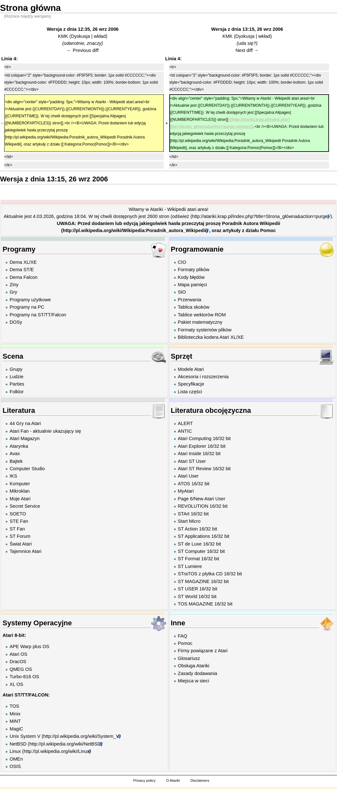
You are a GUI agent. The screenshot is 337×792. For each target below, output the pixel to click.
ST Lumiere (190, 566)
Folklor (17, 391)
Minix (15, 713)
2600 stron (158, 216)
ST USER (188, 588)
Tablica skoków (194, 307)
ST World (187, 596)
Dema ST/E (22, 269)
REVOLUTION (193, 506)
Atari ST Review (195, 468)
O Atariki (173, 780)
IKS (13, 476)
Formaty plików (194, 269)
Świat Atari (21, 543)
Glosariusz (189, 658)
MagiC (16, 728)
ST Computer (192, 551)
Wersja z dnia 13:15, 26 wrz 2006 (247, 29)
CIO (182, 262)
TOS (14, 706)
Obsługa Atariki (194, 665)
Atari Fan (19, 431)
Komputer (20, 483)
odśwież (180, 216)
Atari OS (18, 654)
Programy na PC (27, 307)
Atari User (188, 476)
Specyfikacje (191, 384)
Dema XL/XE (23, 262)
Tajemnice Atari (25, 551)
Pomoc (268, 230)
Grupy (16, 369)
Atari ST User (192, 461)
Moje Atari (20, 498)
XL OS (16, 684)
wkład (100, 36)
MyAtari (186, 491)
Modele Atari (191, 369)
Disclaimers (199, 780)
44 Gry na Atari (25, 423)
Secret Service (25, 506)
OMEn (16, 759)
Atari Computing (195, 438)
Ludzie (16, 376)
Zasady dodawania (197, 673)
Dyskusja (80, 36)
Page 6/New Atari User (201, 498)
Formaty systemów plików (205, 329)
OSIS (15, 766)
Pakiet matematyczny (200, 322)
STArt (183, 513)
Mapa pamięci (192, 284)
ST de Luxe (190, 543)
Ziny (14, 284)
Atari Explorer (192, 446)
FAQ (182, 635)
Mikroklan (20, 491)
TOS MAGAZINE (195, 603)
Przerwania (189, 299)
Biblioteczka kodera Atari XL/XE (211, 337)
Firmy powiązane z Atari (203, 650)
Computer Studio (27, 468)
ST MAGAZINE (194, 581)
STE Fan (19, 521)
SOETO (18, 513)
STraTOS (187, 573)
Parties (17, 384)
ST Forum (20, 536)
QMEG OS (21, 669)
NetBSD (18, 743)
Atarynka (19, 446)
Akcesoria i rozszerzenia (203, 376)
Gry (13, 292)
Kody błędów (191, 277)
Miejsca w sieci (193, 680)
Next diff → (247, 50)
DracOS (18, 661)
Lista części (190, 391)
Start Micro (189, 521)
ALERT (185, 423)
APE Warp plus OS (29, 646)
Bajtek (16, 461)
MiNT (15, 721)
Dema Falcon (23, 277)
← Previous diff (83, 50)
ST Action (188, 528)
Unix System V (25, 736)
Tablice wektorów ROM (202, 314)
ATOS (184, 483)
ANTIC (185, 431)
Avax (15, 453)
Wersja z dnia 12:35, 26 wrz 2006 (83, 29)
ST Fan (17, 528)
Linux (15, 751)
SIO (182, 292)
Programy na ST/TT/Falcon (38, 314)
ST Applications (194, 536)
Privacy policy (144, 780)
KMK (63, 36)
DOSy (16, 322)
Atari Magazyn (25, 438)
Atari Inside (189, 453)
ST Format (189, 558)
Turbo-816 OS (24, 676)
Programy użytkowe (30, 299)
